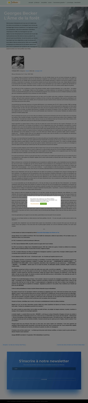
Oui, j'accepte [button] (43, 203)
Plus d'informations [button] (35, 203)
